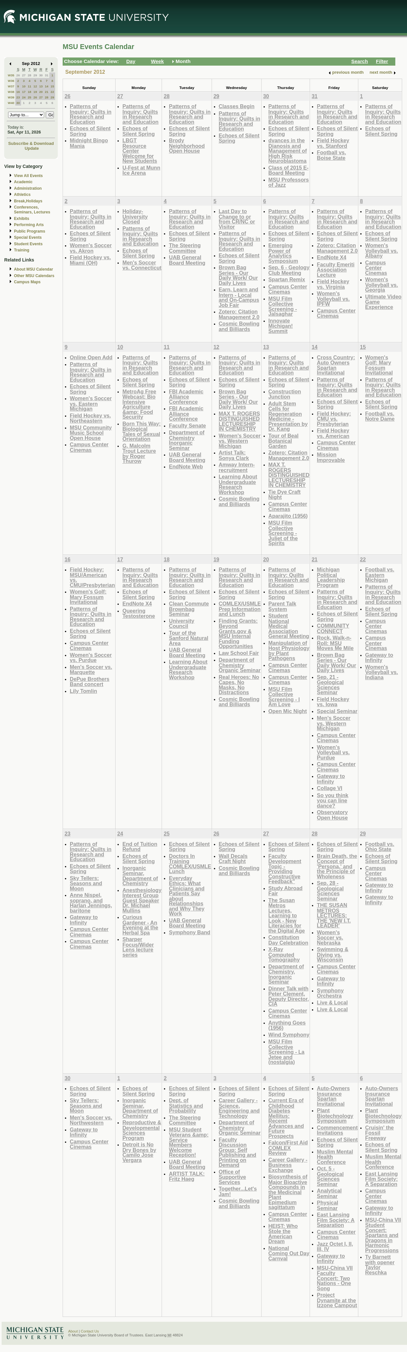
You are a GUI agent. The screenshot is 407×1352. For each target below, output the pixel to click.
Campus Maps (27, 282)
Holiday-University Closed (135, 216)
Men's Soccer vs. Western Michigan (334, 723)
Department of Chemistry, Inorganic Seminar (286, 974)
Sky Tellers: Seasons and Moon (86, 883)
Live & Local (332, 1002)
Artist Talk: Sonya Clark (234, 455)
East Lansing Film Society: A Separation (335, 1220)
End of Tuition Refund (139, 846)
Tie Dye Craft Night (284, 494)
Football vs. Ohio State (379, 846)
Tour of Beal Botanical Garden (283, 441)
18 (29, 92)
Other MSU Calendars (34, 276)
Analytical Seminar (329, 1193)
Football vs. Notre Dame (380, 416)
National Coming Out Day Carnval (289, 1253)
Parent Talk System (282, 606)
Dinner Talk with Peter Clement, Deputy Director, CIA (288, 996)
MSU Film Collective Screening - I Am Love (284, 697)
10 (24, 86)
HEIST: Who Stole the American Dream (283, 1233)
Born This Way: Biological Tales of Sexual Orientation (141, 431)
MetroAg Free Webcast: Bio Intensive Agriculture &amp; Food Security (139, 404)
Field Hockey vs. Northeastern (90, 418)
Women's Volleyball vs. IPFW (333, 298)
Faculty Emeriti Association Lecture (335, 269)
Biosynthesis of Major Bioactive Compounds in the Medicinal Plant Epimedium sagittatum (287, 1192)
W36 (11, 81)
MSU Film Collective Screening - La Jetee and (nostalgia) (286, 1052)
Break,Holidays (28, 201)
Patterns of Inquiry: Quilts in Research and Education (90, 114)
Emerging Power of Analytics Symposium (283, 253)
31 (46, 75)
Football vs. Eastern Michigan (379, 575)
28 (29, 75)
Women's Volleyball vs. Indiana (381, 672)
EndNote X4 (331, 257)
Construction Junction (284, 394)
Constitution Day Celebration (288, 940)
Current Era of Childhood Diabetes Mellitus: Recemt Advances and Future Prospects (286, 1118)
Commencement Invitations (337, 1130)
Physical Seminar (327, 1205)
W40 (11, 103)
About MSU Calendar (33, 269)
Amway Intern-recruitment (237, 467)
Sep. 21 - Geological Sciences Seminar (330, 684)
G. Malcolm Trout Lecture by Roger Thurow (139, 453)
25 (29, 97)
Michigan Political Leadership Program (331, 577)
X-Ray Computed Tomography (284, 954)
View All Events (28, 175)
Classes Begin (236, 106)
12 (35, 86)
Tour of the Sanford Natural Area (188, 638)
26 (18, 75)
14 (46, 86)
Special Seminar (337, 711)
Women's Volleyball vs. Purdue (333, 752)
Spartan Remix (286, 279)
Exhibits (21, 218)
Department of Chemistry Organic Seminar (240, 665)
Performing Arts (29, 225)
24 (24, 97)
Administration (28, 188)
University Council (181, 623)
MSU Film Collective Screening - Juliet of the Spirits (283, 533)
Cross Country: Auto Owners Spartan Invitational (336, 365)
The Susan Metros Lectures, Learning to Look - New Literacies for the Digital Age (286, 915)
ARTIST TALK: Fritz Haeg (186, 1176)
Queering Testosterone (138, 613)
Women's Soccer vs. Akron (91, 248)
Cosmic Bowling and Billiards (239, 326)
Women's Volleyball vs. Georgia (381, 284)
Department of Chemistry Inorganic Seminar (186, 440)
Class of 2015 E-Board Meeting (288, 170)
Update (32, 148)
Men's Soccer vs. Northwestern (91, 1120)
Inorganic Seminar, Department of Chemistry (140, 875)
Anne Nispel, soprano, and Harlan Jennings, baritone (91, 902)
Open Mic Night (287, 711)
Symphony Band (189, 932)
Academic (23, 182)
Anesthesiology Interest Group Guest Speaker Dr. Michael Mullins (141, 900)
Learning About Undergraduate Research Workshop (238, 484)
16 (18, 92)
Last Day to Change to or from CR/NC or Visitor (237, 219)
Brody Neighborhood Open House (186, 145)
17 (24, 92)
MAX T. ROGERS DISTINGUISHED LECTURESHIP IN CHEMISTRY (239, 421)
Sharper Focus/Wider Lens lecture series (138, 947)
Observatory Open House (332, 815)
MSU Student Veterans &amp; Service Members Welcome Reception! (188, 1142)
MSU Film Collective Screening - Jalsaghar (282, 306)
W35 (11, 75)
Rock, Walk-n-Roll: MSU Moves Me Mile (335, 643)
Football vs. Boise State (331, 155)
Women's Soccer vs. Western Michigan (240, 441)
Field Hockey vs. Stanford (333, 143)
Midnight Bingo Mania (89, 143)
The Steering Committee (185, 248)
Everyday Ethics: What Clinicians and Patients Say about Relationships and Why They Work (186, 896)
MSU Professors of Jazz (288, 182)
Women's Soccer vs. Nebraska (330, 937)
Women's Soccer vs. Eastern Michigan (91, 403)
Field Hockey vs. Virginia (333, 284)
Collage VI (329, 788)
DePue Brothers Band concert (89, 681)
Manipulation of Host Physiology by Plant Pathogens (289, 650)
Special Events (28, 237)
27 (24, 75)
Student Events (28, 244)
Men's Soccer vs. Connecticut (141, 265)
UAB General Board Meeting (187, 260)
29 (35, 75)
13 (41, 86)
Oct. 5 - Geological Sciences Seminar (330, 1176)
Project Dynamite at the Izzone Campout (337, 1300)
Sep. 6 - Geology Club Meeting (289, 270)
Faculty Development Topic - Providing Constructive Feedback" (284, 869)
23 (18, 97)
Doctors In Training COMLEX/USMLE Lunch (190, 863)
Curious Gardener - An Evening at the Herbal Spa (140, 925)
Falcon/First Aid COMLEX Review (288, 1148)
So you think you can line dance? (332, 800)
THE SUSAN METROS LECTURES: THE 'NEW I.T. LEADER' (334, 915)
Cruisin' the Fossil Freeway (379, 1133)
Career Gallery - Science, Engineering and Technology (239, 1108)
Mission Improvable (331, 457)
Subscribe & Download (31, 143)
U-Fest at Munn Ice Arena (141, 170)
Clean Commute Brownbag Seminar (189, 609)
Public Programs (29, 231)
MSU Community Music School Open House (91, 433)
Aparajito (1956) (288, 516)
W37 (11, 86)
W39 (11, 97)
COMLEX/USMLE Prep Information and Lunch (240, 609)
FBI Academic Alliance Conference (186, 397)
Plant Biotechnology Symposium (335, 1115)
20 (41, 92)
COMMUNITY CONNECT (333, 628)
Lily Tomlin (83, 691)
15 (52, 86)
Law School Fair (239, 653)
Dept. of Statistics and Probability (186, 1105)
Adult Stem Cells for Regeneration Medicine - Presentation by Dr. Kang (288, 416)
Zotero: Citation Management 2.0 (239, 314)
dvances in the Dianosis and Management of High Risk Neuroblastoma (287, 150)
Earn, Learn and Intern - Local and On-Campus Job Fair (239, 297)
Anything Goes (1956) (287, 1025)
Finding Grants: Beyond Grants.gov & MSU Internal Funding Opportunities (238, 633)
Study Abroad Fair (285, 891)
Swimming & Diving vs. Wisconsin (332, 954)
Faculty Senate (187, 425)
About (73, 1331)
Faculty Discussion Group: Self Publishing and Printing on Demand (237, 1152)
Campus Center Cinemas (287, 289)
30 (41, 75)
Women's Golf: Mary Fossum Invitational (379, 365)
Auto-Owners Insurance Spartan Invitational (333, 1096)
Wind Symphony (288, 1035)
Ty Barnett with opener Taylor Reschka (380, 1264)
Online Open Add (91, 357)
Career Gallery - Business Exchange (287, 1165)
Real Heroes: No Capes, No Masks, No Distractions (239, 684)
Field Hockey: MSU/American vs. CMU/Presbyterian (92, 577)
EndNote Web (186, 466)
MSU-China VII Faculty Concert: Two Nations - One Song (334, 1278)
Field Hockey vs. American (333, 433)
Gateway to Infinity (331, 778)
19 (35, 92)
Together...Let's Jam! (238, 1191)
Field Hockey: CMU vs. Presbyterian (334, 419)
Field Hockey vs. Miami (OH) (90, 260)
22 (52, 92)
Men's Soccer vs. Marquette (91, 669)
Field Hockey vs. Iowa (333, 702)
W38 (11, 92)
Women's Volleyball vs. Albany (381, 250)
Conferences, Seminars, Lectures (32, 209)
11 (29, 86)
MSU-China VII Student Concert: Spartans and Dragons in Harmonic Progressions (383, 1235)
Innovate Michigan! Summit (280, 326)
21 (46, 92)
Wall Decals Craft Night (233, 858)
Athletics (22, 194)
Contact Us (90, 1331)
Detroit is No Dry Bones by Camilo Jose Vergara (139, 1152)
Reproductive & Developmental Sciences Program (141, 1130)
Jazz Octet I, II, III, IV (335, 1246)
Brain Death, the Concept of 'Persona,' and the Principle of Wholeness (337, 866)
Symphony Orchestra (330, 993)
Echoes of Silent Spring (90, 131)
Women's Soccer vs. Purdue (91, 657)
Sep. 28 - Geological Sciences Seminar (330, 890)
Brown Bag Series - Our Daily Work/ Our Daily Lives (238, 275)
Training (21, 250)
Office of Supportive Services (232, 1177)
